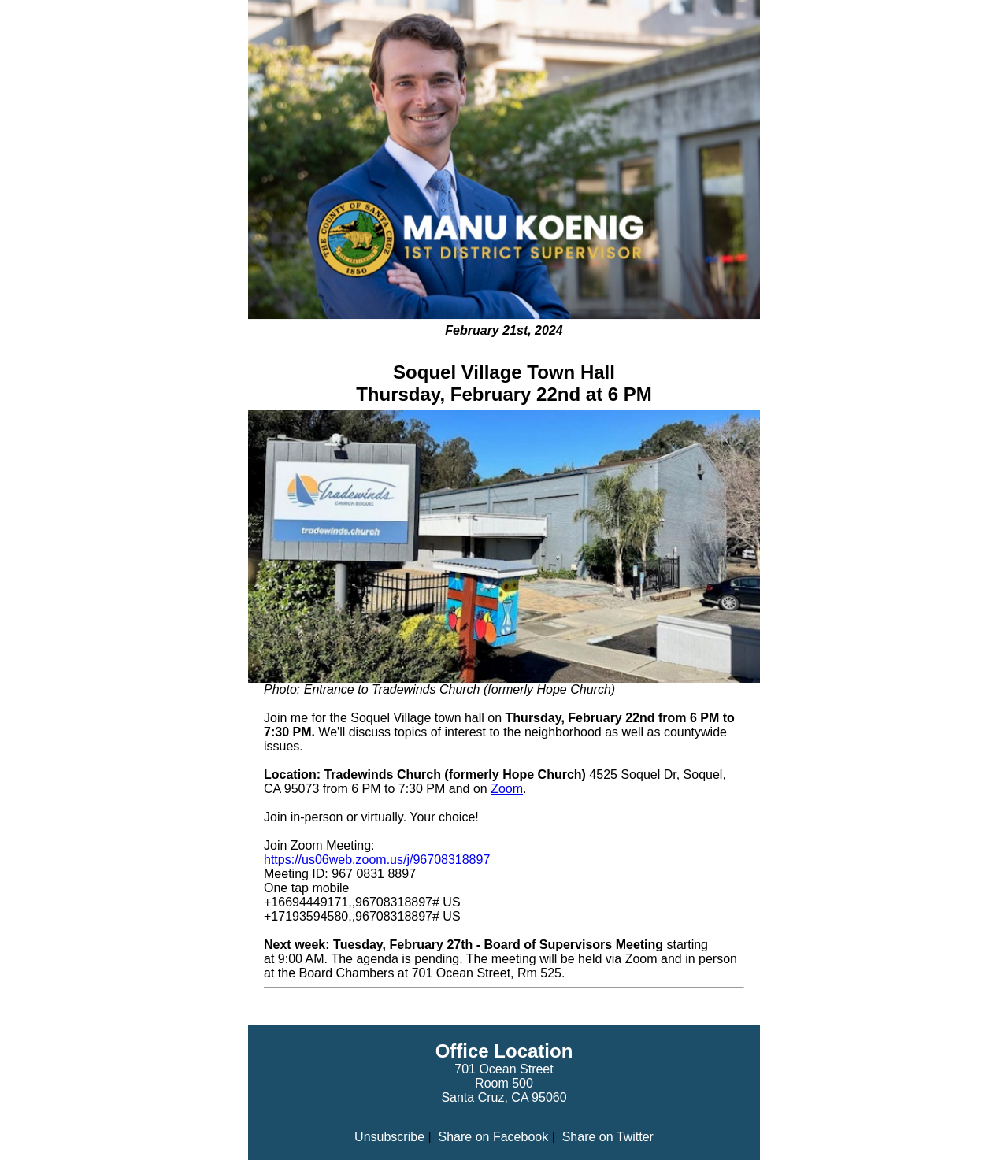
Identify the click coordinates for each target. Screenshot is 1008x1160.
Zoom (507, 788)
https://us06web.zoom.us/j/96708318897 (377, 859)
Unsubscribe (389, 1136)
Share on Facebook (494, 1136)
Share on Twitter (608, 1136)
